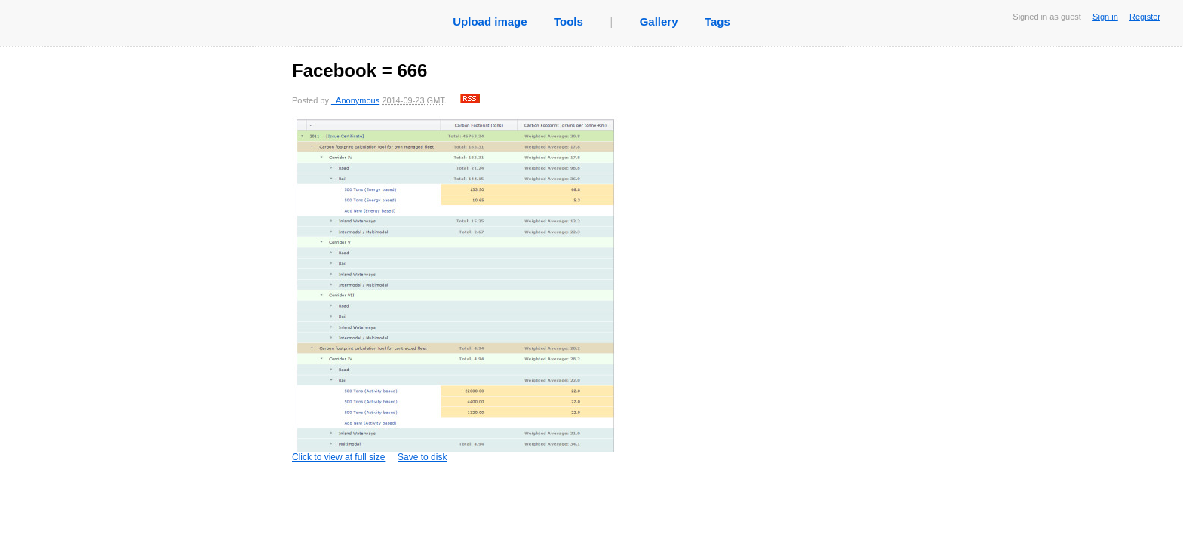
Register (1144, 16)
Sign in (1105, 16)
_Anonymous (355, 100)
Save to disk (422, 457)
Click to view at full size (461, 289)
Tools (568, 21)
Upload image (490, 21)
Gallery (659, 21)
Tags (717, 21)
